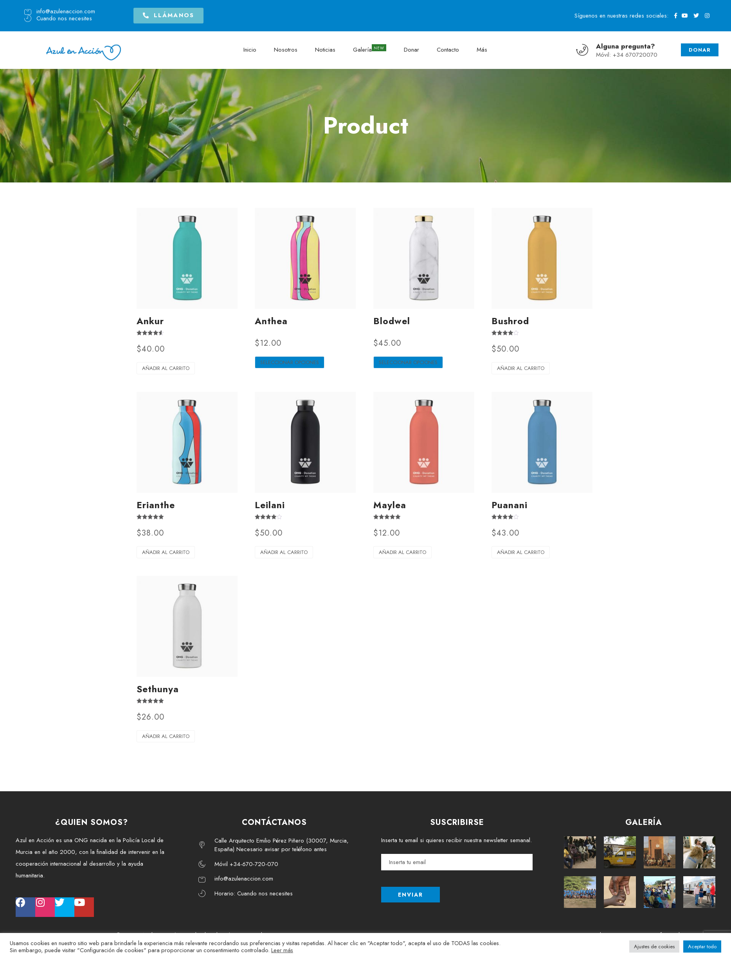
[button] (168, 13)
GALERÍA (643, 822)
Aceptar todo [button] (702, 946)
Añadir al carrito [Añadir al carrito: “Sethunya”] (165, 736)
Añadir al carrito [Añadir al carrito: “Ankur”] (165, 368)
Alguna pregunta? (625, 43)
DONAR (700, 47)
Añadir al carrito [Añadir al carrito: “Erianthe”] (165, 552)
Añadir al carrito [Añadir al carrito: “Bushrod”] (520, 368)
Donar (411, 47)
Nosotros (285, 47)
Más (482, 47)
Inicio (249, 47)
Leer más (282, 950)
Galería (362, 47)
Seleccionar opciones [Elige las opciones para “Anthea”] (289, 362)
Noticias (325, 47)
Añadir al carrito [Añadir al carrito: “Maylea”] (402, 552)
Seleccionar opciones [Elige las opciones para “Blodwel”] (408, 362)
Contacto (448, 47)
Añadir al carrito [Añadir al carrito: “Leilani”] (284, 552)
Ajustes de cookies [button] (654, 946)
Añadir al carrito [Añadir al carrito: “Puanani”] (520, 552)
